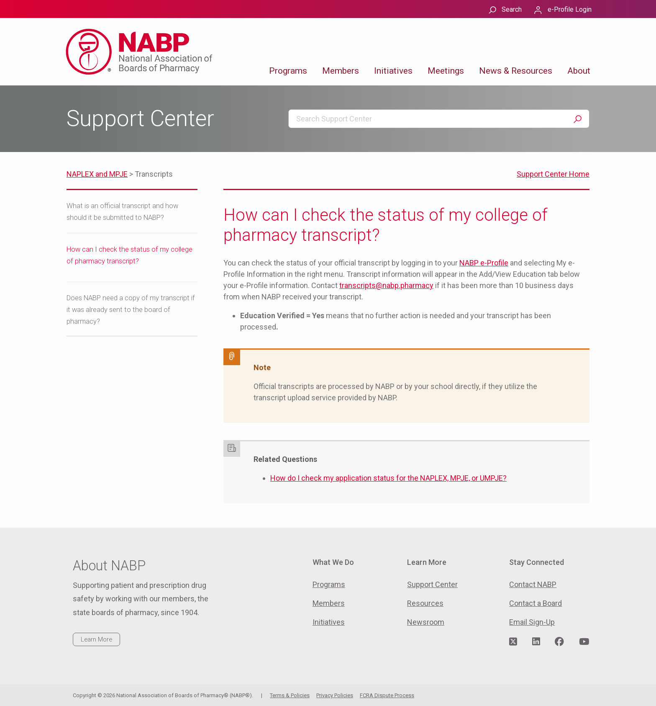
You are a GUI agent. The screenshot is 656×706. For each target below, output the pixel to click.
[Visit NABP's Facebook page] (559, 642)
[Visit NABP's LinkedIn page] (536, 642)
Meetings (446, 71)
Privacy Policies (334, 695)
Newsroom (425, 622)
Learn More (96, 639)
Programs (288, 71)
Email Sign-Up (532, 622)
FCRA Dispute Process (387, 695)
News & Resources (515, 71)
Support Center (432, 584)
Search (512, 9)
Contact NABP (532, 584)
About (578, 71)
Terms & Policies (290, 695)
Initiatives (393, 71)
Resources (425, 603)
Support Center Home (553, 174)
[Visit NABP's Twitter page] (513, 642)
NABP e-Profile (483, 262)
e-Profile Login (570, 9)
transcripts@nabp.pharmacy (386, 285)
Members (340, 71)
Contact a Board (535, 603)
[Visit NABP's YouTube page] (584, 642)
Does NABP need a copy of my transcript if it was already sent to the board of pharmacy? (131, 309)
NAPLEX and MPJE (97, 174)
